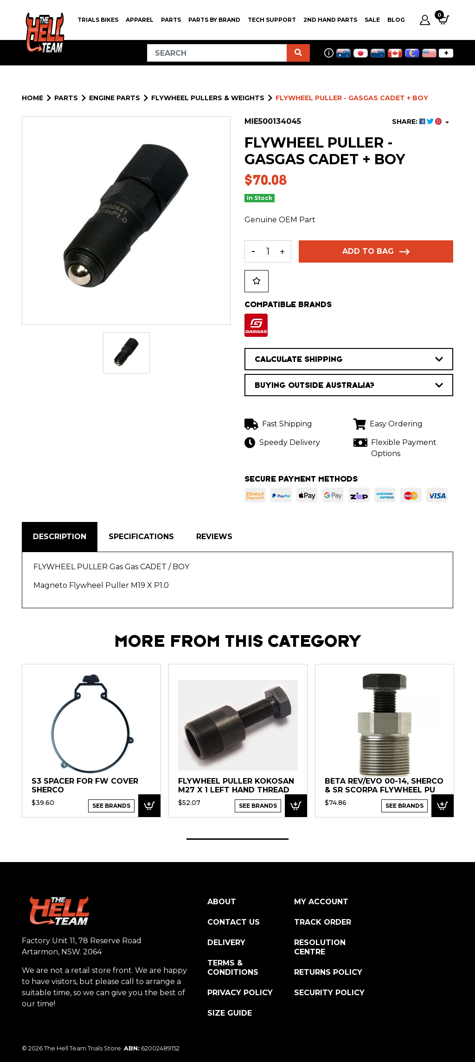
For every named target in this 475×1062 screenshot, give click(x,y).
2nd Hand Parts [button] (330, 19)
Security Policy (329, 992)
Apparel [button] (140, 19)
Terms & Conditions (232, 968)
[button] (256, 281)
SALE (372, 19)
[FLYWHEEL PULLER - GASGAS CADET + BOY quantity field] (267, 251)
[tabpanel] (91, 740)
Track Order (322, 922)
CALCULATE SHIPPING (349, 359)
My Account (321, 901)
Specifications (141, 536)
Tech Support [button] (272, 19)
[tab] (59, 537)
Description (59, 536)
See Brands (111, 805)
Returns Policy (328, 972)
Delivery (226, 942)
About (221, 901)
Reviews (214, 536)
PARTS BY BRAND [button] (214, 19)
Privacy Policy (240, 992)
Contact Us (233, 922)
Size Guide (229, 1013)
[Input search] (217, 53)
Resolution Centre (320, 947)
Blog (396, 19)
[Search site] (298, 53)
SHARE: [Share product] (417, 121)
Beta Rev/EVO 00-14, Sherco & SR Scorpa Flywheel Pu (384, 786)
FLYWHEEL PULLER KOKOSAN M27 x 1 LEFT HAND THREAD (236, 786)
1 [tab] (237, 839)
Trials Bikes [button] (97, 19)
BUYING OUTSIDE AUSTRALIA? (349, 385)
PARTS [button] (171, 19)
